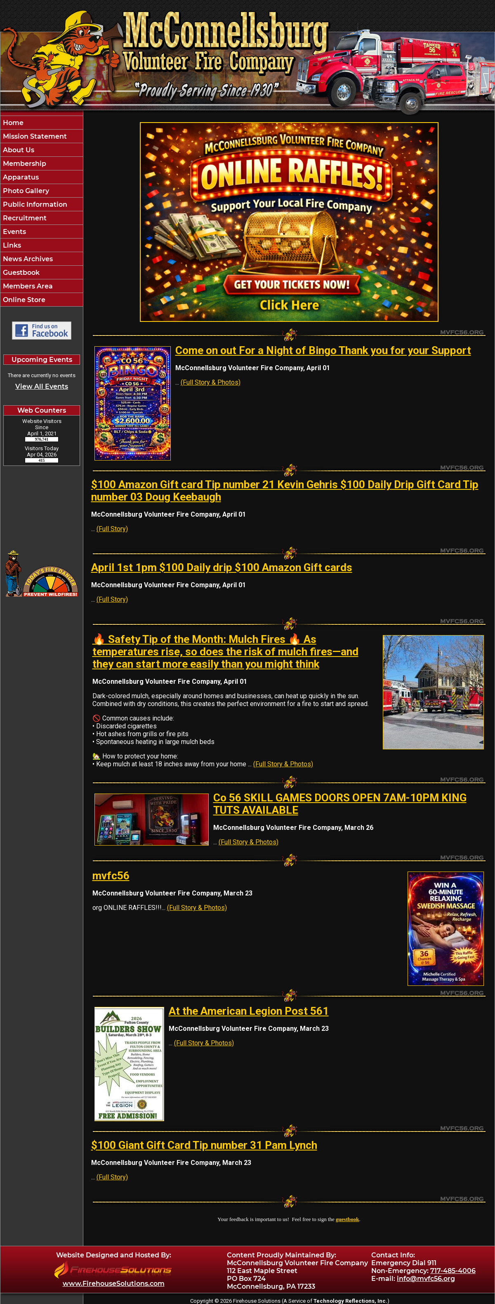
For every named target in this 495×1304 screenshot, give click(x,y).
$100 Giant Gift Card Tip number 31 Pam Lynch (204, 1145)
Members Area (27, 286)
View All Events (41, 386)
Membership (23, 164)
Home (12, 123)
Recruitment (24, 218)
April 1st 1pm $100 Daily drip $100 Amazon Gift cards (221, 567)
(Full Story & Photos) (210, 382)
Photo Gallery (25, 191)
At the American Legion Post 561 (249, 1011)
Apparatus (20, 177)
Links (11, 245)
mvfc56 (111, 875)
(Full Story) (112, 529)
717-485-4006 (453, 1271)
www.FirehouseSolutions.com (114, 1283)
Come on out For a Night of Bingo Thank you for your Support (323, 350)
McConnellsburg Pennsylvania (41, 504)
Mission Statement (34, 136)
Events (13, 232)
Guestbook (20, 272)
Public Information (34, 204)
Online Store (23, 300)
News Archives (27, 259)
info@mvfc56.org (426, 1279)
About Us (17, 150)
